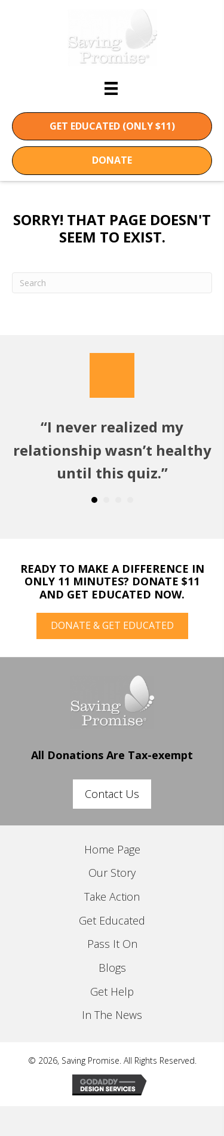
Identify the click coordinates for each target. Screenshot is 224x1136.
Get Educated (112, 920)
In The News (112, 1015)
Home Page (112, 849)
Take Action (112, 896)
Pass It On (112, 944)
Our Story (112, 872)
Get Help (112, 991)
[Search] (112, 282)
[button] (112, 126)
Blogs (112, 967)
